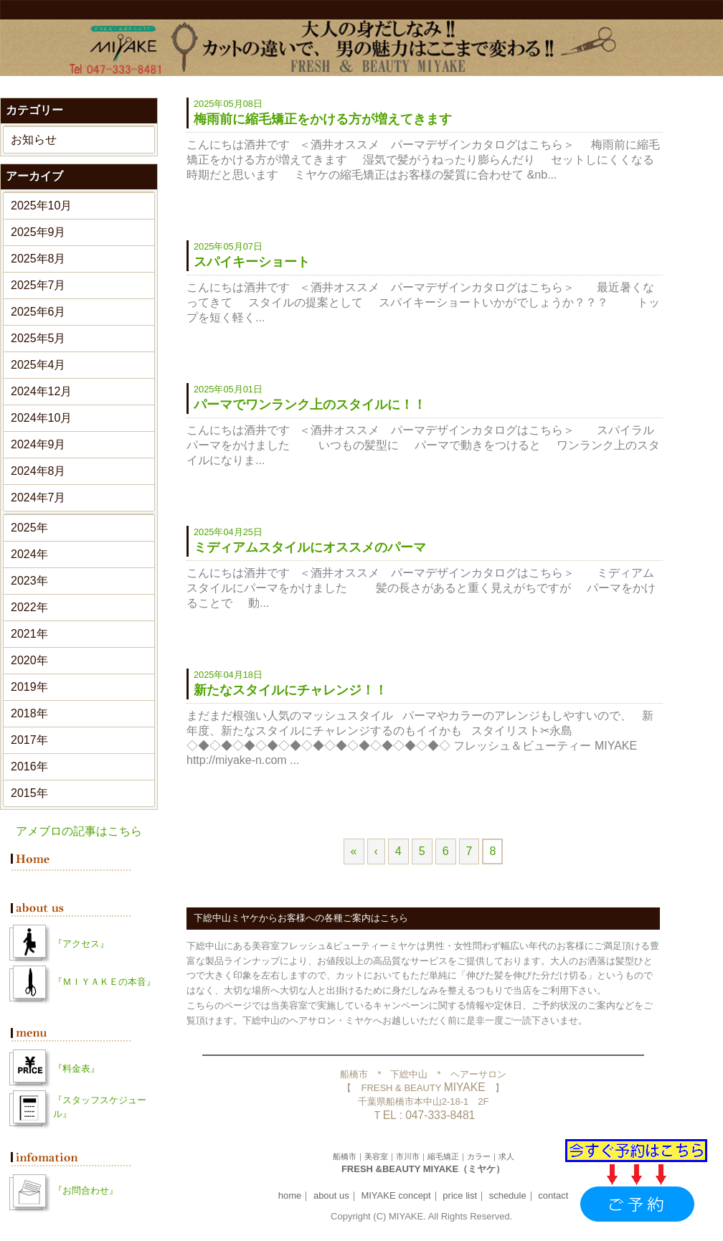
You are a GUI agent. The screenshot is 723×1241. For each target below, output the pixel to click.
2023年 (29, 581)
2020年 (29, 660)
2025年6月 (38, 312)
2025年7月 (38, 285)
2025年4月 (38, 365)
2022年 (29, 607)
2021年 (29, 634)
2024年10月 (41, 418)
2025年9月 (38, 232)
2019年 (29, 687)
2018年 (29, 713)
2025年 (29, 528)
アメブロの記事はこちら (79, 831)
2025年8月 (38, 259)
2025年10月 (41, 205)
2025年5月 (38, 338)
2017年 (29, 740)
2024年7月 (38, 497)
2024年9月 (38, 444)
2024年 (29, 554)
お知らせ (34, 139)
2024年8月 (38, 471)
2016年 (29, 766)
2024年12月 (41, 391)
